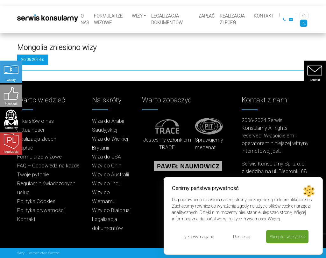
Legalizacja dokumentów (167, 19)
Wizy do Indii (106, 184)
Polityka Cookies (36, 201)
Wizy (137, 15)
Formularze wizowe (108, 19)
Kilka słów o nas (35, 121)
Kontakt (264, 15)
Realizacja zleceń (232, 19)
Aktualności (30, 130)
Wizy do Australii (110, 175)
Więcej (274, 218)
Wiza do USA (106, 157)
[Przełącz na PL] (304, 23)
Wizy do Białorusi (111, 210)
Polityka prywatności (41, 210)
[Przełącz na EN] (304, 15)
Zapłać (206, 15)
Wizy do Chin (106, 166)
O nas (85, 19)
